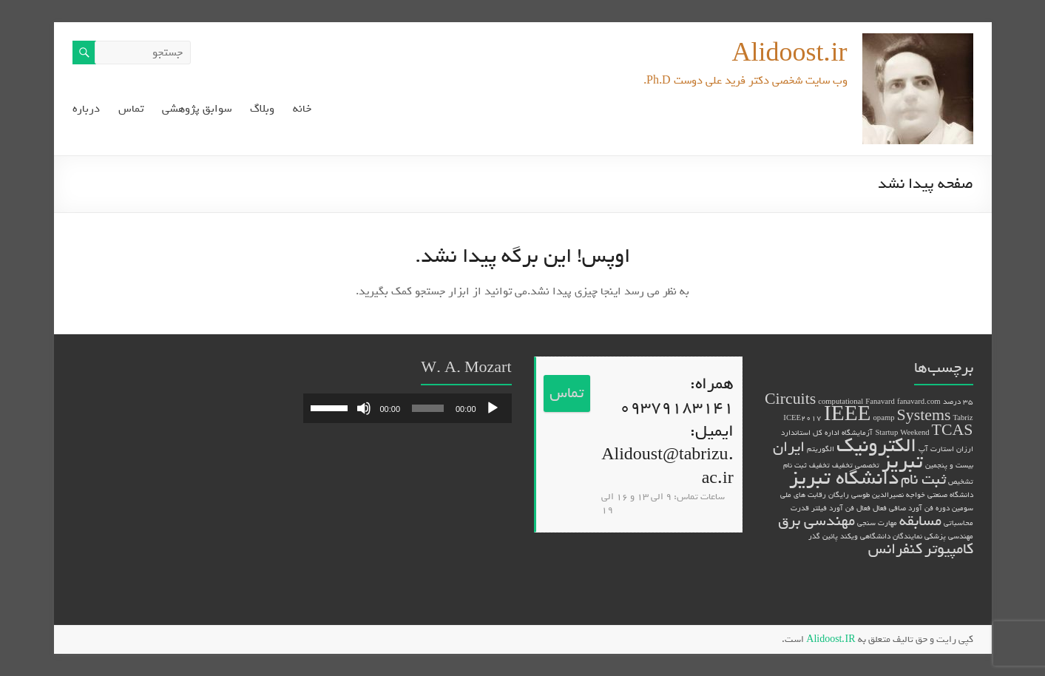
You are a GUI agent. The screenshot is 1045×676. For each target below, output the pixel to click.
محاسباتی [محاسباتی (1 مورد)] (958, 523)
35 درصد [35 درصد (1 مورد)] (958, 402)
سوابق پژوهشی (196, 109)
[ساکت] (363, 408)
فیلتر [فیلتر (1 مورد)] (819, 508)
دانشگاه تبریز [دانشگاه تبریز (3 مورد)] (844, 478)
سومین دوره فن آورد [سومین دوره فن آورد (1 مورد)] (940, 508)
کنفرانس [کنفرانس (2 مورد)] (895, 549)
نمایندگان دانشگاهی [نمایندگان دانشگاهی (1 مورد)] (891, 536)
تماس (130, 109)
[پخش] (492, 408)
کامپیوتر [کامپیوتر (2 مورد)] (948, 549)
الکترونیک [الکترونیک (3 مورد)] (876, 445)
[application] (407, 408)
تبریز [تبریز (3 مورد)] (902, 462)
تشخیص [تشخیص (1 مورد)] (960, 481)
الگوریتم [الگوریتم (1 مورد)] (820, 449)
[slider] (428, 408)
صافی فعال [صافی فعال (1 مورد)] (889, 508)
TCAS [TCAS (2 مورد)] (952, 431)
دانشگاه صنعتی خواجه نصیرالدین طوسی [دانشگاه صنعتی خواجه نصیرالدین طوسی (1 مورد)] (912, 495)
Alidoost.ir (789, 53)
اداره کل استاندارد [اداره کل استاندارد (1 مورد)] (810, 433)
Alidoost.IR (830, 639)
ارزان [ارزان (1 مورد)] (964, 449)
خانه (302, 109)
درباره (86, 109)
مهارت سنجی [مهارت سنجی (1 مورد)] (877, 523)
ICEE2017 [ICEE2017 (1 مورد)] (802, 418)
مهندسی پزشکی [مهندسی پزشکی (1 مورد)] (948, 536)
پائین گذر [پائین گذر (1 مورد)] (823, 536)
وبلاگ (262, 109)
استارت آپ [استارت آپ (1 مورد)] (936, 449)
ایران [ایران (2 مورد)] (789, 447)
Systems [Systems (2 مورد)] (924, 416)
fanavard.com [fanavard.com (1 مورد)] (919, 402)
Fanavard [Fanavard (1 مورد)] (880, 402)
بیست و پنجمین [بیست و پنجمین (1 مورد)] (949, 465)
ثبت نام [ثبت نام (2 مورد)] (923, 479)
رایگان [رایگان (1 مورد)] (838, 495)
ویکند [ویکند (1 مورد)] (849, 536)
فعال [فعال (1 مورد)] (863, 508)
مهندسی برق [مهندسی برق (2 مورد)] (816, 521)
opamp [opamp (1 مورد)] (884, 418)
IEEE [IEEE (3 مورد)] (847, 414)
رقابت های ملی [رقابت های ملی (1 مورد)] (803, 495)
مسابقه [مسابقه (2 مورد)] (920, 521)
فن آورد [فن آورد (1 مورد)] (841, 508)
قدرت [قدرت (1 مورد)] (800, 508)
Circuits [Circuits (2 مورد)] (790, 400)
